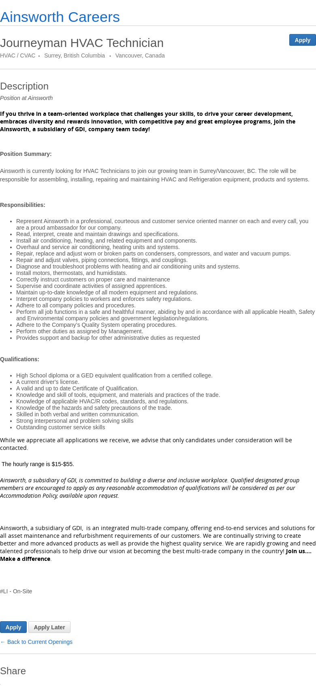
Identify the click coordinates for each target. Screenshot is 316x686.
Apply (303, 40)
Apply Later (49, 627)
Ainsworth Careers (60, 17)
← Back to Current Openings (36, 642)
